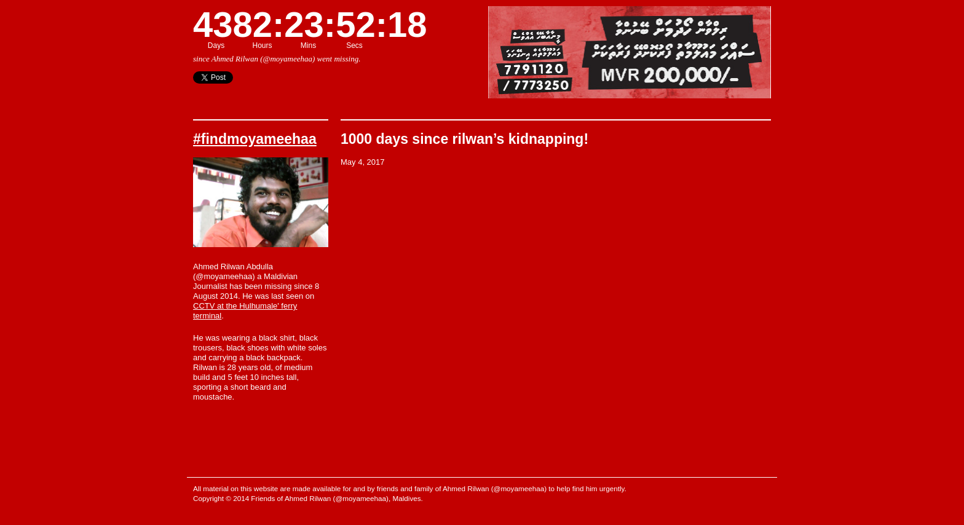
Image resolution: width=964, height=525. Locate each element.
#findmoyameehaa (255, 139)
